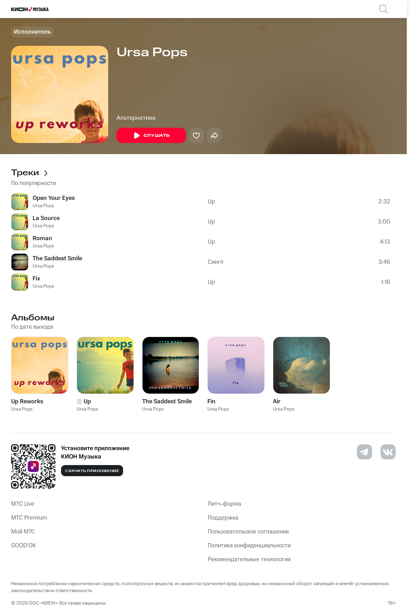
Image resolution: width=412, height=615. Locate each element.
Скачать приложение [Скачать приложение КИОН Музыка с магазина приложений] (92, 471)
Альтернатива (136, 118)
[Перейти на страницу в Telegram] (364, 452)
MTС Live (22, 504)
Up (211, 201)
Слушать (151, 136)
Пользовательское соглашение (248, 532)
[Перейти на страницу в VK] (388, 452)
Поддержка (223, 518)
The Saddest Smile (57, 258)
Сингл (215, 262)
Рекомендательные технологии (249, 559)
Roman (42, 238)
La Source (46, 218)
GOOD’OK (23, 545)
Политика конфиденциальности (249, 545)
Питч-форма (224, 504)
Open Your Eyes (54, 198)
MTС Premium (29, 518)
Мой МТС (23, 532)
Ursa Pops (43, 205)
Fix (36, 279)
